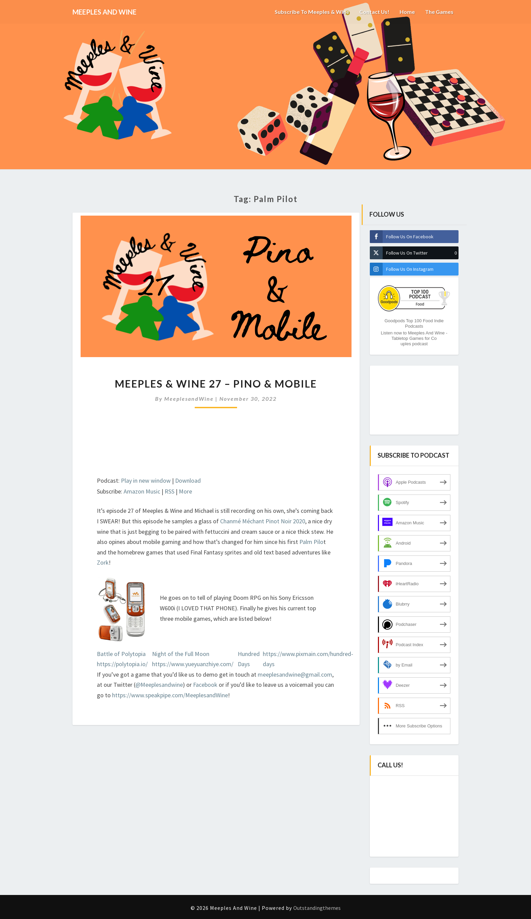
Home (407, 11)
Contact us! (374, 11)
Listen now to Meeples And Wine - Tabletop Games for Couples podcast (414, 338)
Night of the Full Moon (180, 654)
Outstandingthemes (317, 907)
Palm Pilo (311, 542)
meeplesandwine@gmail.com (295, 674)
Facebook (206, 684)
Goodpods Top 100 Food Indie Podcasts (414, 323)
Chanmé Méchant (242, 521)
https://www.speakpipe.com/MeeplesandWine (170, 695)
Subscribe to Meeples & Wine (311, 11)
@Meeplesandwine (159, 684)
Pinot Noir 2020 (285, 521)
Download (188, 480)
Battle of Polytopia (121, 654)
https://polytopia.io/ (122, 664)
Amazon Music (142, 491)
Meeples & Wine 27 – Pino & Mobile (216, 383)
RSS (169, 491)
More (185, 491)
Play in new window (146, 480)
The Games (439, 11)
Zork (103, 562)
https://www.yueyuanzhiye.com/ (192, 664)
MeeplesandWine (189, 398)
